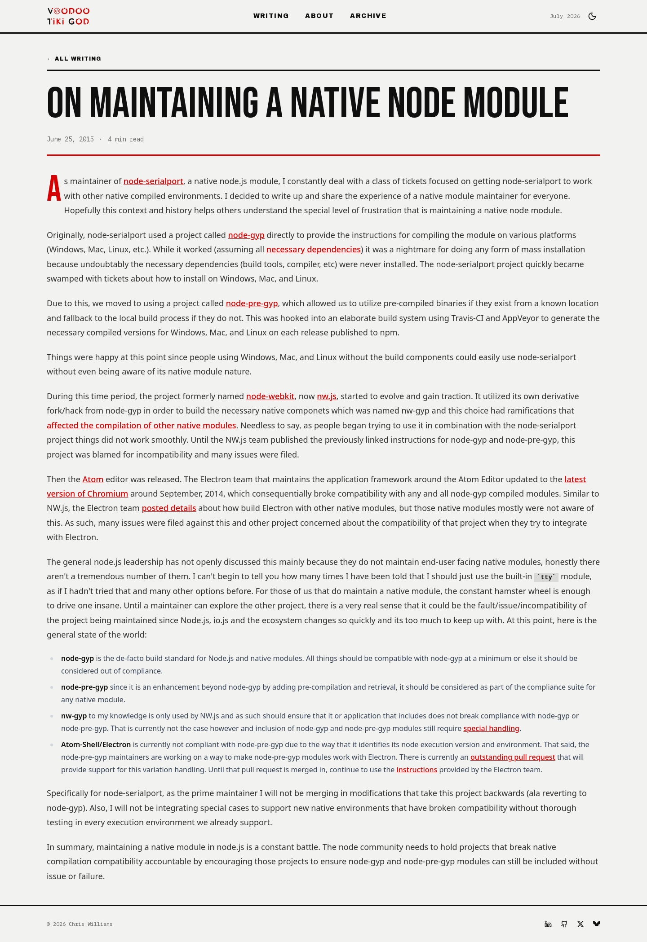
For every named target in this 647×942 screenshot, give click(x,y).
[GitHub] (564, 924)
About (319, 16)
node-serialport (153, 181)
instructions (416, 770)
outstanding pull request (512, 757)
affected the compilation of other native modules (141, 425)
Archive (368, 16)
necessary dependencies (313, 249)
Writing (271, 16)
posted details (169, 507)
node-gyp (246, 234)
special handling (491, 728)
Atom (93, 479)
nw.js (327, 396)
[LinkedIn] (548, 924)
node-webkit (270, 396)
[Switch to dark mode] (592, 16)
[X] (580, 924)
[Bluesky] (596, 924)
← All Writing (74, 59)
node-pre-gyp (252, 303)
